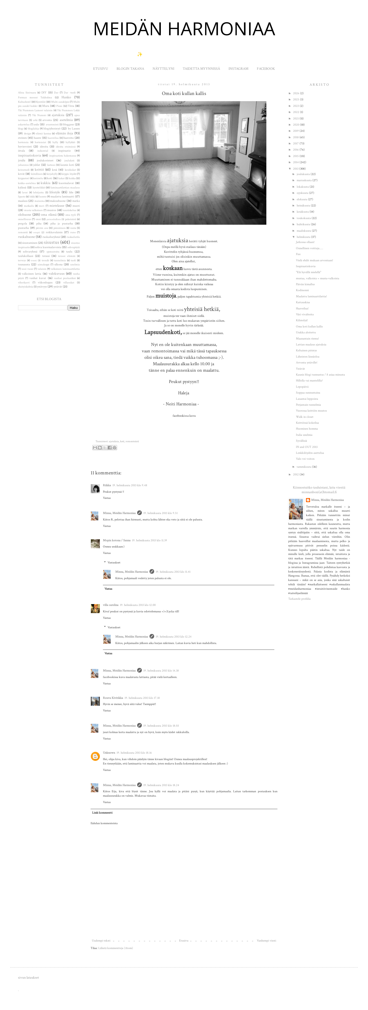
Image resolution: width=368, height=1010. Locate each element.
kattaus (51, 165)
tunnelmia (60, 260)
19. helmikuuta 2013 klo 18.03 (161, 726)
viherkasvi (24, 282)
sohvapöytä (73, 247)
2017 (296, 143)
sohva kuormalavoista (48, 247)
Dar (56, 92)
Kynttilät (41, 102)
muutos (51, 210)
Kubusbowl (24, 102)
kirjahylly (52, 174)
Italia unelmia (304, 435)
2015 (296, 156)
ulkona (58, 264)
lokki (32, 196)
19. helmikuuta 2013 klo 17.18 (142, 698)
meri (41, 206)
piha (38, 223)
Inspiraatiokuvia (306, 266)
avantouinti (52, 124)
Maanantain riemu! (307, 339)
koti (122, 441)
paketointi (70, 219)
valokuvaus (57, 273)
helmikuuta (304, 237)
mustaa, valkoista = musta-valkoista (317, 278)
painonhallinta (54, 219)
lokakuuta (303, 187)
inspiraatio (64, 151)
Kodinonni (302, 290)
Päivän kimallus (305, 284)
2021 (296, 118)
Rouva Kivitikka (113, 698)
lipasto (21, 196)
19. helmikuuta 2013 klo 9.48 (129, 485)
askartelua (24, 124)
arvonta (47, 120)
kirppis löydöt (69, 174)
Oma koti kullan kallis (309, 326)
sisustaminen (29, 243)
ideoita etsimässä (65, 147)
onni (38, 219)
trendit (45, 260)
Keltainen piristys (306, 350)
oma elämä (49, 214)
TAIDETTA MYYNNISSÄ (201, 68)
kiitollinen (37, 174)
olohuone (24, 214)
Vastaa (107, 498)
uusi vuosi (27, 269)
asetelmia (66, 119)
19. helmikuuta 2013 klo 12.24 (173, 637)
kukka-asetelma (27, 183)
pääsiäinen (60, 228)
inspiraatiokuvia (29, 155)
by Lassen (74, 128)
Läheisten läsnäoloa (307, 357)
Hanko (66, 97)
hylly (55, 142)
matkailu (29, 206)
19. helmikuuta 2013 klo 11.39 (149, 540)
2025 (296, 99)
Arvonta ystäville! (306, 362)
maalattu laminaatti (62, 196)
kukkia (45, 182)
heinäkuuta (304, 205)
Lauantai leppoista (307, 399)
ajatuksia (114, 441)
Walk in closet (304, 417)
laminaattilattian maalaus (65, 187)
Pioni (59, 106)
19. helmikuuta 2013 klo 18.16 (134, 753)
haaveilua (53, 138)
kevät (21, 174)
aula (36, 124)
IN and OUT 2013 (307, 447)
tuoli (73, 260)
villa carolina (110, 605)
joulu (21, 160)
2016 (296, 150)
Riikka (107, 485)
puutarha (23, 228)
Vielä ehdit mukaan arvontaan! (314, 260)
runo (73, 232)
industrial (42, 151)
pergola (22, 223)
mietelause (56, 205)
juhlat (36, 165)
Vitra (71, 106)
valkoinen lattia (31, 274)
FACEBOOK (266, 68)
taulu (69, 252)
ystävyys (42, 287)
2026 (296, 93)
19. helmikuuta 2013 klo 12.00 (138, 605)
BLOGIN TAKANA (130, 68)
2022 (296, 112)
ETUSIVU (100, 68)
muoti (76, 206)
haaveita (69, 138)
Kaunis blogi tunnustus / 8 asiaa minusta (320, 375)
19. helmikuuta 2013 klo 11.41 (173, 572)
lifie (71, 192)
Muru (45, 106)
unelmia (75, 264)
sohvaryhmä (30, 252)
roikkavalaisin (54, 232)
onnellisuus (24, 219)
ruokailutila (73, 237)
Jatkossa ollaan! (305, 242)
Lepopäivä (302, 387)
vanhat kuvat (37, 278)
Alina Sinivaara (27, 92)
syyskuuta (303, 193)
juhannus (23, 165)
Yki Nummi (39, 115)
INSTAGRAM (238, 68)
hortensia (23, 142)
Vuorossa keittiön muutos (311, 411)
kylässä (22, 187)
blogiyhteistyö (51, 128)
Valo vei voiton (305, 459)
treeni (34, 260)
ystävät (58, 287)
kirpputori (23, 178)
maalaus (23, 201)
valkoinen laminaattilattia (65, 269)
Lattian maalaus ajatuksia (311, 344)
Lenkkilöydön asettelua (310, 453)
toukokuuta (304, 218)
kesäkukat (70, 170)
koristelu (38, 178)
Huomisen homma (307, 429)
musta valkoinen (33, 210)
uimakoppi (43, 264)
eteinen (22, 138)
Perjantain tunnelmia (308, 405)
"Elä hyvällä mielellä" (308, 272)
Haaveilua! (302, 308)
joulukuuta (304, 174)
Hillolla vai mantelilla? (309, 380)
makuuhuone (58, 201)
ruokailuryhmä (51, 237)
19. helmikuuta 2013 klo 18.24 (161, 785)
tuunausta (24, 264)
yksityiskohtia (25, 287)
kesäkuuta (303, 212)
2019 (296, 131)
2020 (296, 125)
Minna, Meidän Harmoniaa (119, 513)
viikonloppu (45, 282)
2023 (296, 106)
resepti (36, 232)
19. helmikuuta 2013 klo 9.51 (160, 513)
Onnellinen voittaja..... (309, 248)
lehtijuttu (38, 192)
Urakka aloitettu (306, 332)
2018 (296, 137)
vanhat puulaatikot (65, 278)
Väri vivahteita (305, 314)
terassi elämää (66, 256)
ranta (73, 228)
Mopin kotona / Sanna (116, 540)
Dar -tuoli (70, 92)
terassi (46, 256)
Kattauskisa (303, 302)
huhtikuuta (304, 224)
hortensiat (40, 142)
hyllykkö (70, 142)
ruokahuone (26, 236)
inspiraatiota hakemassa (62, 156)
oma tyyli (70, 215)
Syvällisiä (301, 441)
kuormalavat (66, 183)
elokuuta (302, 199)
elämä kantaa (43, 133)
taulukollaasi (25, 256)
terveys (22, 260)
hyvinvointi (25, 147)
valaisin (42, 269)
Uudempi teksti (101, 941)
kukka (72, 178)
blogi (20, 128)
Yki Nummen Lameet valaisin (35, 110)
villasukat (68, 282)
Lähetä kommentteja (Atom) (115, 948)
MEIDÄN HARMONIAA (184, 28)
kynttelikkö (39, 187)
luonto (42, 196)
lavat (25, 192)
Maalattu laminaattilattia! (311, 296)
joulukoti (69, 160)
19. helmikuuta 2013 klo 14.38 (161, 671)
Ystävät (300, 369)
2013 (296, 169)
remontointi (132, 441)
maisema (39, 201)
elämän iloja (64, 133)
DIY (44, 92)
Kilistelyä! (302, 320)
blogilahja (33, 128)
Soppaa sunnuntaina (308, 393)
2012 (296, 474)
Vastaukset (114, 562)
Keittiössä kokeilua (307, 423)
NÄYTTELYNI (163, 68)
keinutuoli (24, 170)
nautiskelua (69, 210)
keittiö (39, 169)
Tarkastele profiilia (299, 599)
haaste (37, 138)
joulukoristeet (45, 160)
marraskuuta (304, 180)
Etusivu (183, 941)
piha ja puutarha (61, 223)
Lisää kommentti (102, 813)
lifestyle (54, 192)
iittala (21, 151)
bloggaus (68, 124)
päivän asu (42, 228)
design (27, 133)
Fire (298, 254)
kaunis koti (67, 165)
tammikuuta (304, 467)
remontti (23, 232)
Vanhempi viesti (266, 941)
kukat (61, 178)
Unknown (109, 753)
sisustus (51, 242)
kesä (54, 170)
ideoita (44, 147)
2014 (296, 162)
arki (35, 120)
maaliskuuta (304, 231)
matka (76, 201)
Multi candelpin (60, 102)
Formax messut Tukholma (35, 97)
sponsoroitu (53, 252)
